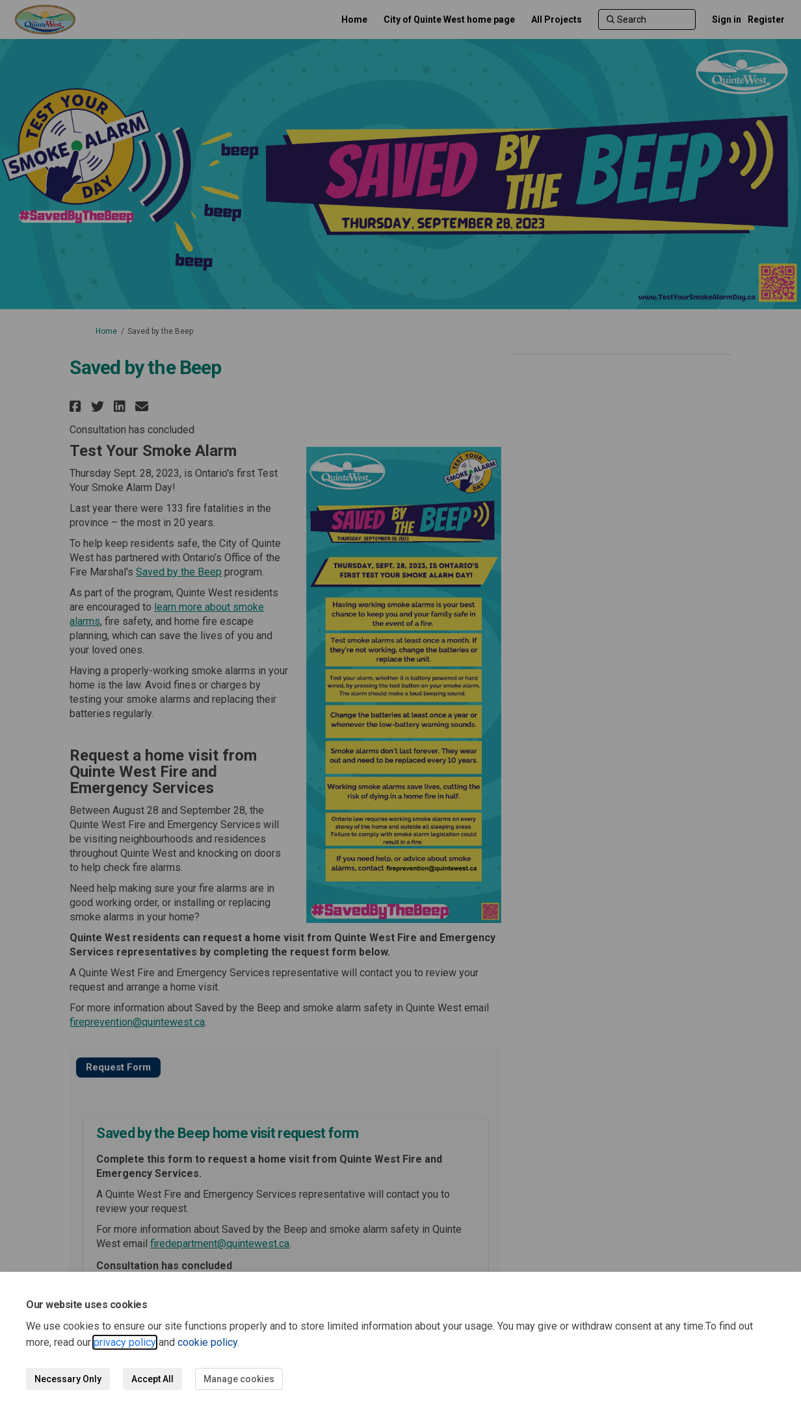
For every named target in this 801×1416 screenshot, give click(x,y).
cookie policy (207, 1342)
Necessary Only (67, 1379)
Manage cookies (239, 1379)
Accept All (152, 1379)
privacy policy (125, 1342)
